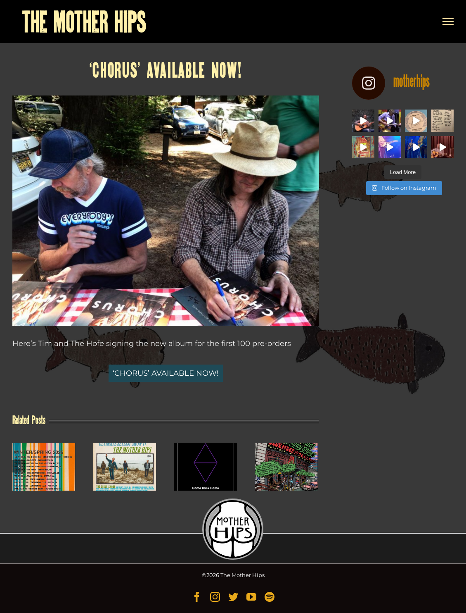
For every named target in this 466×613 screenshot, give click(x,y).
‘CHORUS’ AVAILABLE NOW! (166, 373)
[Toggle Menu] (448, 21)
